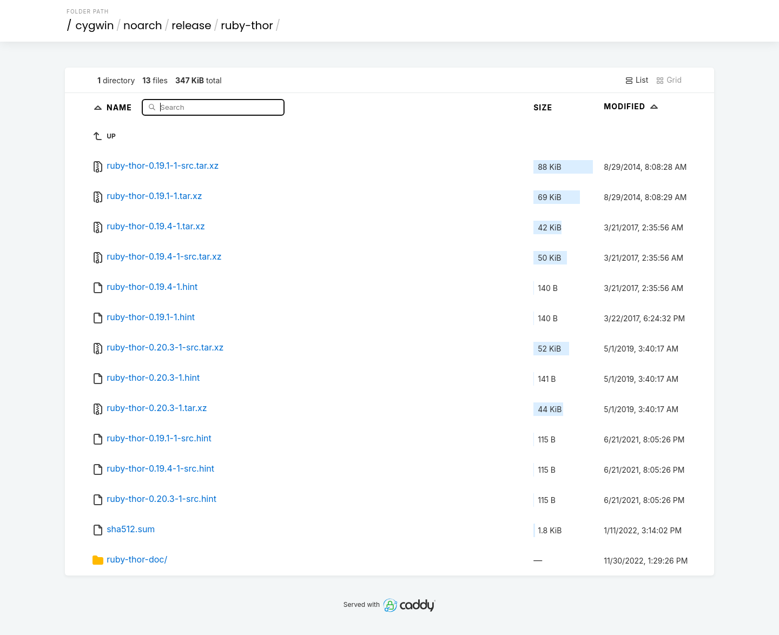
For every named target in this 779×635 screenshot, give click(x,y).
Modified (632, 106)
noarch (142, 25)
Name (120, 106)
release (191, 25)
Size (542, 107)
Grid (669, 80)
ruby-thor (247, 25)
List (636, 80)
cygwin (95, 25)
